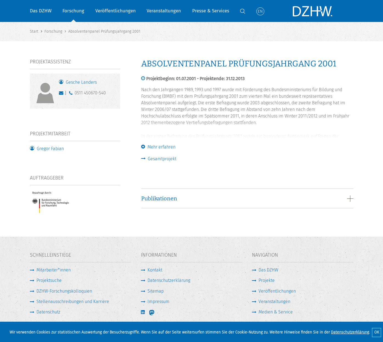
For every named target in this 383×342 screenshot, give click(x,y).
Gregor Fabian (50, 148)
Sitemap (155, 291)
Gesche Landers (81, 82)
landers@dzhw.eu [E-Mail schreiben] (62, 94)
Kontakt (154, 270)
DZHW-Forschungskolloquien (64, 291)
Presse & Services (210, 11)
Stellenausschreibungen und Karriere (72, 301)
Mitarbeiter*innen (53, 270)
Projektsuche (49, 280)
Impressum (158, 301)
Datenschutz (48, 312)
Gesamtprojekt (162, 158)
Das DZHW (41, 11)
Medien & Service (276, 312)
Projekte (267, 280)
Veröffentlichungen (115, 11)
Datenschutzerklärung (350, 332)
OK (376, 332)
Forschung (73, 11)
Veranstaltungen (164, 11)
